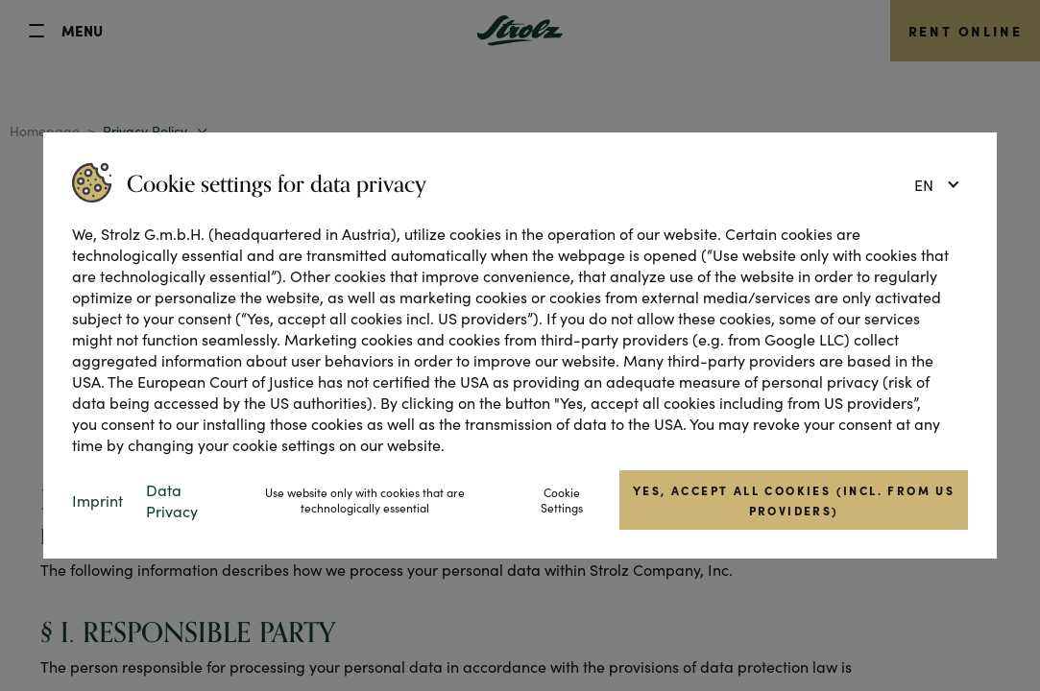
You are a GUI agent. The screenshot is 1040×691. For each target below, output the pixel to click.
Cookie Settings (562, 500)
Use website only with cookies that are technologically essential (365, 500)
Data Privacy (172, 500)
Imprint (97, 500)
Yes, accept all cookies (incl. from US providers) (794, 500)
